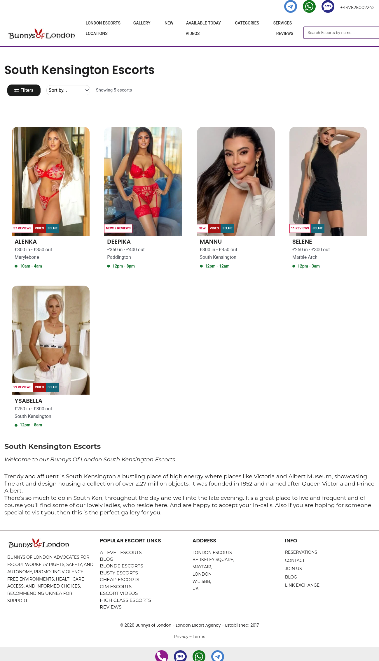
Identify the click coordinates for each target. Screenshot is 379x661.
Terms (199, 639)
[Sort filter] (70, 90)
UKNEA (52, 594)
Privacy (181, 639)
